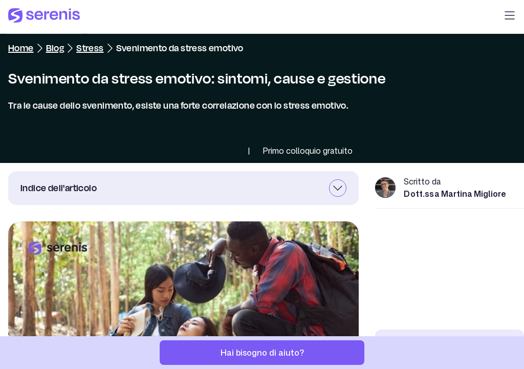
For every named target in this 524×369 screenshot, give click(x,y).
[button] (510, 17)
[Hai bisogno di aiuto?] (262, 352)
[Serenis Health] (44, 17)
